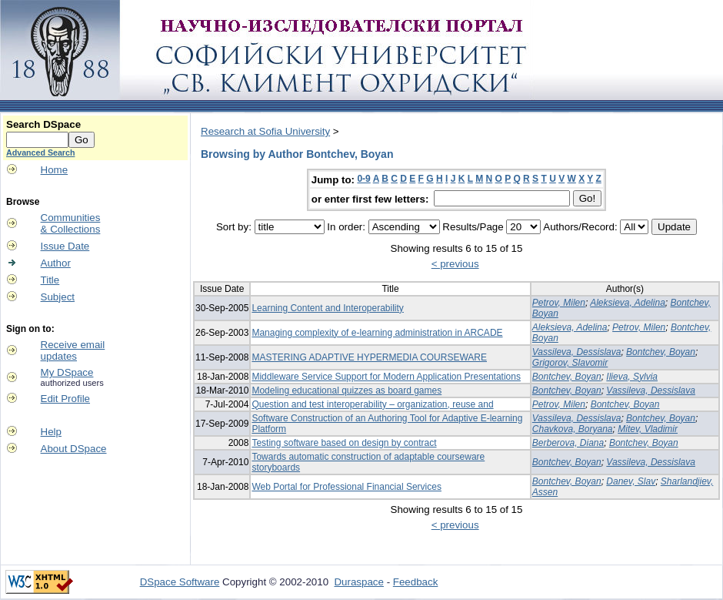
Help (51, 431)
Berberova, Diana (568, 442)
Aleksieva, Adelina (627, 302)
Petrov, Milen (558, 302)
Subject (58, 297)
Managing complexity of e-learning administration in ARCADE (377, 332)
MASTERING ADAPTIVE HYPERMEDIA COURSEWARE (369, 357)
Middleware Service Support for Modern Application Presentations (386, 376)
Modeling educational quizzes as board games (346, 390)
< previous (455, 264)
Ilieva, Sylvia (632, 376)
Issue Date (65, 246)
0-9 (363, 178)
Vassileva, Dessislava (576, 352)
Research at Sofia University (265, 131)
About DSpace (74, 448)
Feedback (415, 582)
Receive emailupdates (73, 350)
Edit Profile (65, 398)
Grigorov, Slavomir (570, 362)
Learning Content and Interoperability (327, 308)
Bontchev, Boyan (660, 352)
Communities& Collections (71, 223)
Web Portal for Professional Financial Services (346, 486)
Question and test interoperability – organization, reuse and (372, 404)
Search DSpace (43, 124)
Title (50, 280)
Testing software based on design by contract (344, 442)
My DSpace (67, 372)
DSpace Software (180, 582)
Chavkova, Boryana (572, 429)
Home (54, 170)
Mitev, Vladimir (648, 429)
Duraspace (358, 582)
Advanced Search (40, 152)
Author (56, 263)
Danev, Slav (630, 481)
